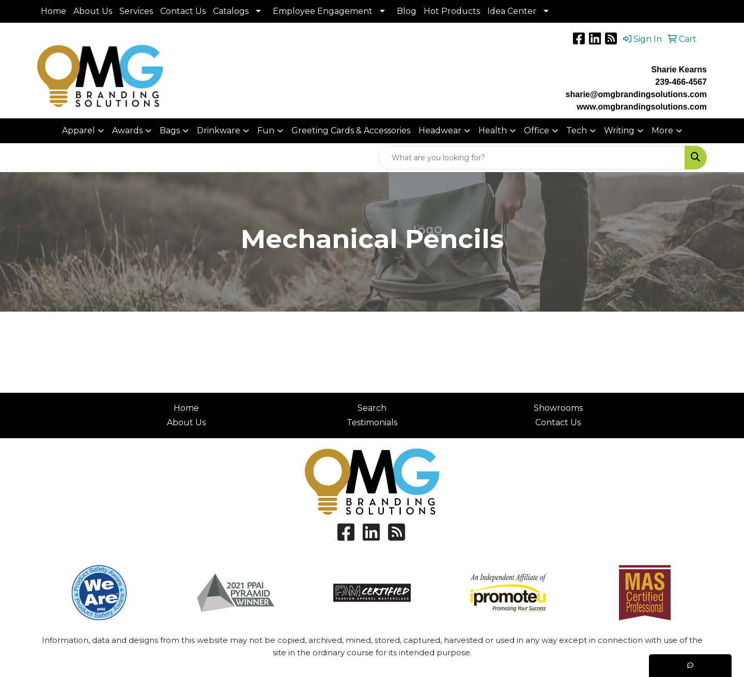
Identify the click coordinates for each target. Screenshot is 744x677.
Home (53, 11)
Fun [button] (265, 130)
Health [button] (492, 130)
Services (136, 11)
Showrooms (558, 408)
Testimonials (372, 422)
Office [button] (536, 130)
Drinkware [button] (218, 130)
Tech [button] (576, 130)
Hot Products (452, 11)
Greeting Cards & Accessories (350, 130)
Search (372, 408)
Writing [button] (619, 130)
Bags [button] (170, 130)
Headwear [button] (440, 130)
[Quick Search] (531, 158)
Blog (406, 11)
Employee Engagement (323, 11)
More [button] (662, 130)
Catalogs (231, 11)
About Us (92, 11)
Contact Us (183, 11)
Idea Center (511, 11)
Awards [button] (127, 130)
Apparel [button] (78, 130)
